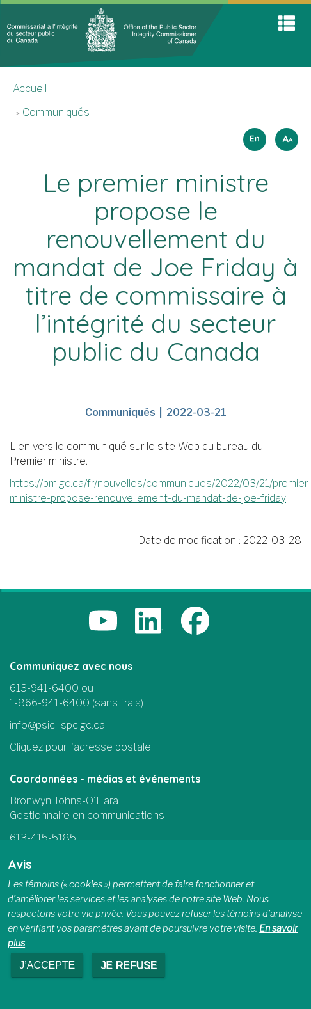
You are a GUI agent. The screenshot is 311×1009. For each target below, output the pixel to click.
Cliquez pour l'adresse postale (80, 747)
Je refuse (128, 965)
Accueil (30, 89)
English (252, 135)
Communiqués (56, 112)
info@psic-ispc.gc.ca (57, 725)
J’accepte (47, 965)
